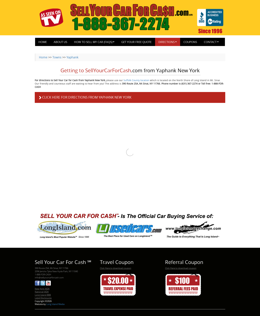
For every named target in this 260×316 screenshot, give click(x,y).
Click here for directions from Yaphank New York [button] (84, 97)
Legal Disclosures (43, 297)
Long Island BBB (43, 294)
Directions (166, 42)
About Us (60, 42)
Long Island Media (55, 304)
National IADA (42, 291)
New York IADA (42, 288)
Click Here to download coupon (115, 268)
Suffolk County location (136, 80)
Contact (210, 42)
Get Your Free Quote (136, 42)
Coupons (190, 42)
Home (42, 42)
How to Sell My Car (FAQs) (93, 42)
